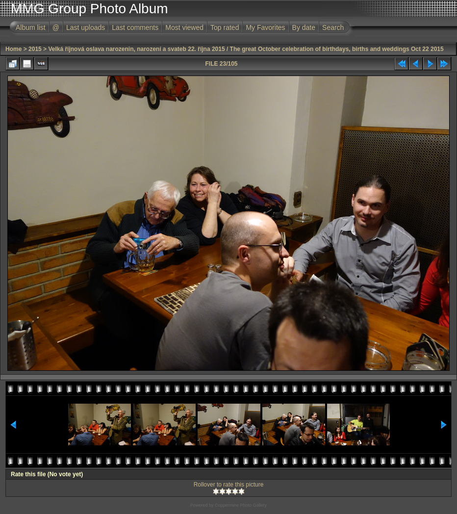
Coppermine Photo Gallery (241, 505)
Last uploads (85, 27)
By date (303, 27)
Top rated (224, 27)
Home (13, 49)
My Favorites (265, 27)
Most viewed (184, 27)
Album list (31, 27)
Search (333, 27)
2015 (35, 49)
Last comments (135, 27)
